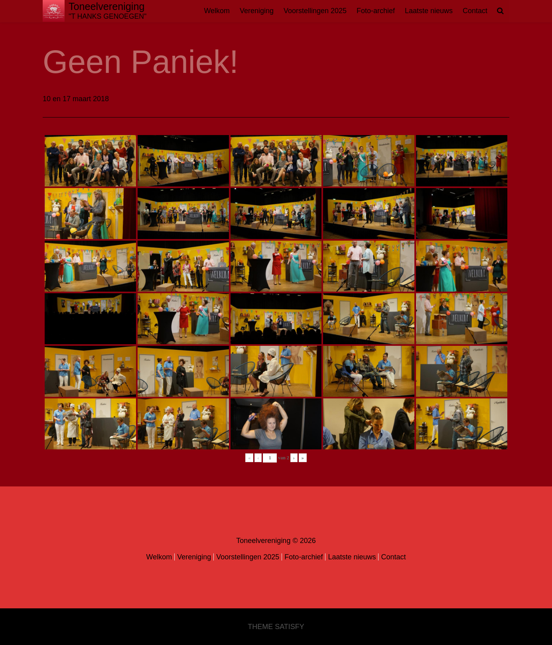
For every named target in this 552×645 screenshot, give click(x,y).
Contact (475, 11)
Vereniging (257, 11)
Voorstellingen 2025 (315, 11)
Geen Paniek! (141, 62)
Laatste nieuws (429, 11)
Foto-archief (376, 11)
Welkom (217, 11)
